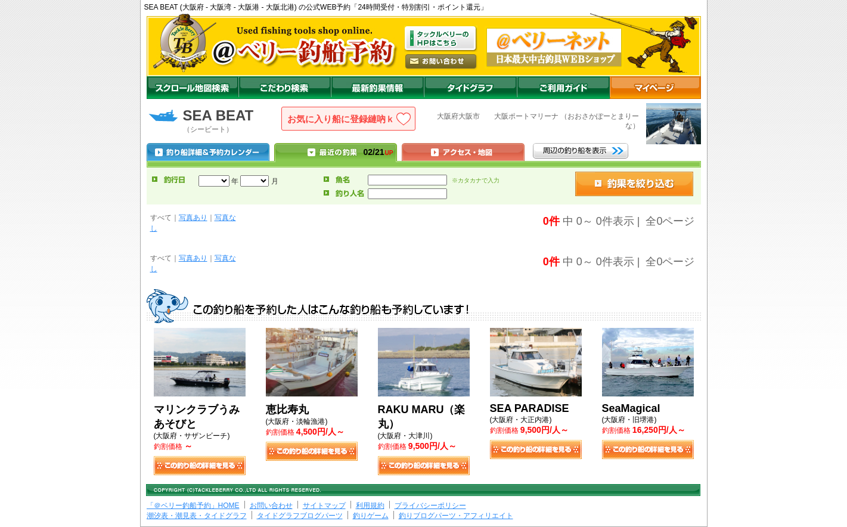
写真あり (193, 217)
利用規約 (370, 505)
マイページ (655, 87)
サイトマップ (324, 505)
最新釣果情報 (377, 87)
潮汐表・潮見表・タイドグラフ (197, 516)
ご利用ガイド (563, 87)
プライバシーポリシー (430, 505)
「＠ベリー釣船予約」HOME (193, 505)
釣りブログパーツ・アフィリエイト (456, 516)
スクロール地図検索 (192, 87)
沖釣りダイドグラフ (470, 87)
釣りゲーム (371, 516)
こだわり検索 (284, 87)
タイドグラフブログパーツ (300, 516)
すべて (161, 217)
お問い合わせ (271, 505)
